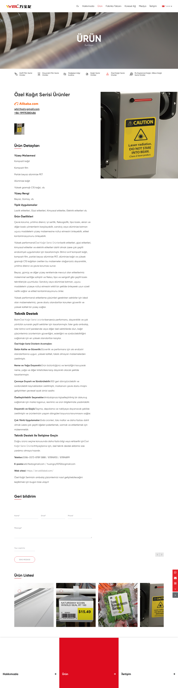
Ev (78, 6)
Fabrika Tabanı (113, 6)
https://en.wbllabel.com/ (40, 470)
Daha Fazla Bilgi (28, 593)
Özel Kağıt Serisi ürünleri (32, 319)
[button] (157, 555)
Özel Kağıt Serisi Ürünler (47, 242)
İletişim (153, 6)
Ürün (100, 6)
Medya (142, 6)
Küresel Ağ (130, 6)
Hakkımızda (88, 6)
